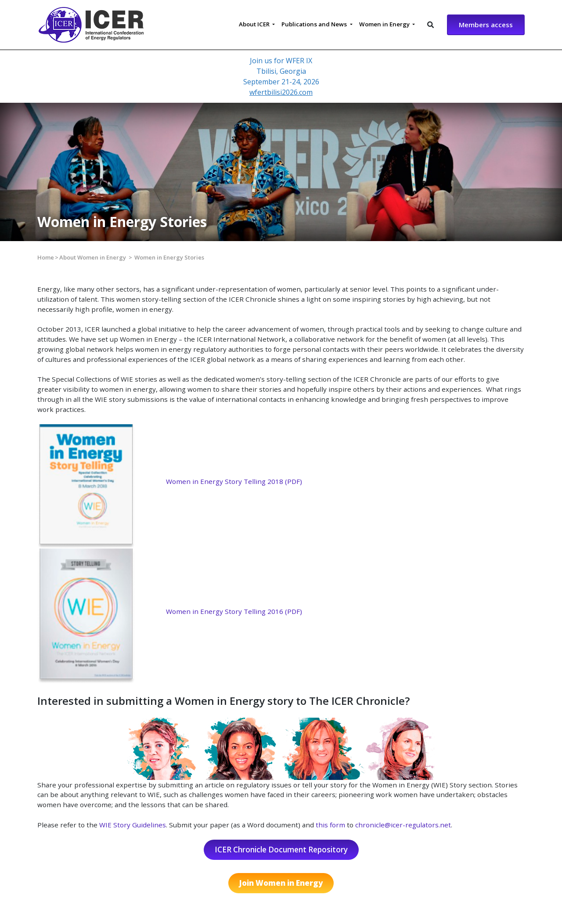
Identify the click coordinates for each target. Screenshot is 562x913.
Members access (486, 24)
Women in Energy (385, 24)
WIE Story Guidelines (132, 824)
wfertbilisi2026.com (281, 92)
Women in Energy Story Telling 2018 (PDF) (234, 481)
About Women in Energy (92, 257)
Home (45, 257)
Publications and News (314, 24)
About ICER (255, 24)
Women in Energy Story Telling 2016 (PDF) (234, 611)
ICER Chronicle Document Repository (281, 849)
